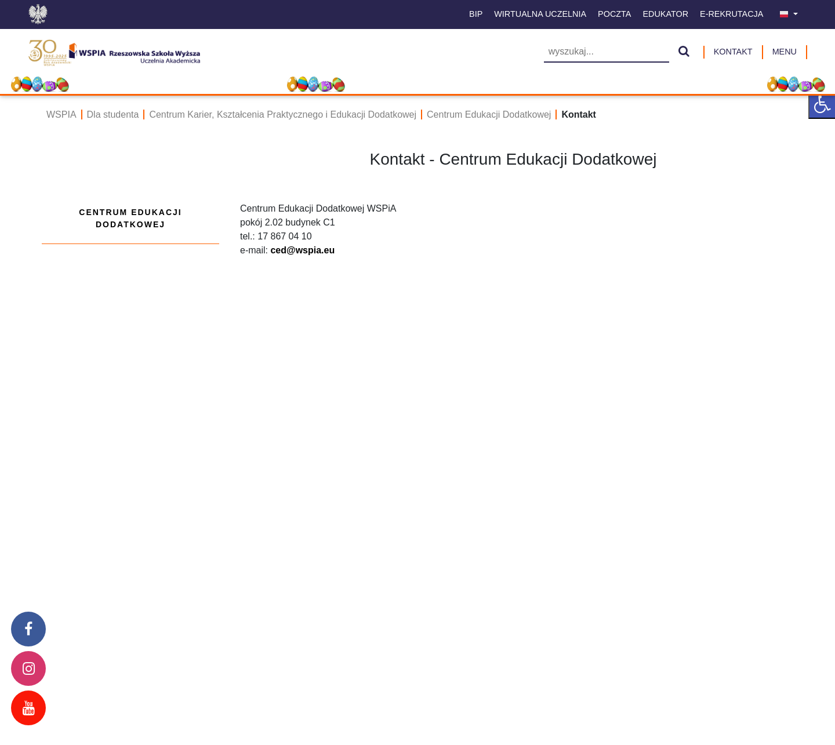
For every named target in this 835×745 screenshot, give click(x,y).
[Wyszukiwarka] (606, 52)
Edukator (665, 14)
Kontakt (733, 51)
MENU (784, 51)
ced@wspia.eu (302, 250)
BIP (475, 14)
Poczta (614, 14)
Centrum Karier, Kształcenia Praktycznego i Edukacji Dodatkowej (282, 114)
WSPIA (61, 114)
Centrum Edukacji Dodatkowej (489, 114)
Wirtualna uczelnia (540, 14)
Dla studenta (113, 114)
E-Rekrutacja (731, 14)
